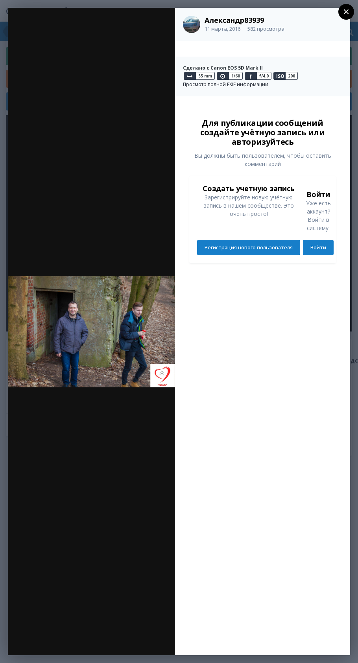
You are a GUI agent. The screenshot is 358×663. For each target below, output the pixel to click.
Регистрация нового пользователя (249, 247)
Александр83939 (234, 20)
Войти (318, 247)
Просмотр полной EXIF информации (225, 84)
